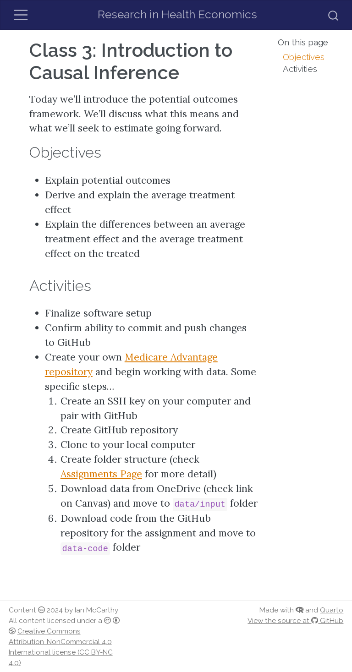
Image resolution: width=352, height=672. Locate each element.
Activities (300, 69)
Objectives (303, 57)
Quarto (331, 610)
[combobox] (333, 15)
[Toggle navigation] (21, 14)
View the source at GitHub (295, 621)
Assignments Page (101, 474)
